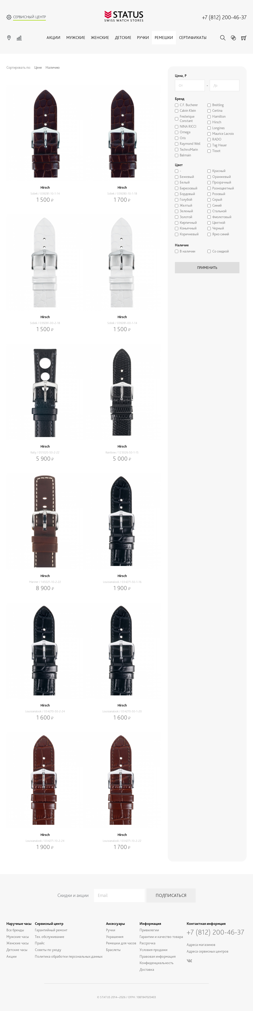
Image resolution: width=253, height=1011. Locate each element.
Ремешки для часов (121, 943)
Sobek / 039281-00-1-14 (122, 323)
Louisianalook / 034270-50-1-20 (122, 711)
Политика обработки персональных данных (68, 956)
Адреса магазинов (201, 944)
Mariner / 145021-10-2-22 (45, 582)
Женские (100, 37)
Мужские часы (17, 936)
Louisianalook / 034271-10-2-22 (122, 841)
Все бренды (15, 930)
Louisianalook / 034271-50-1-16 (122, 582)
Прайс (40, 943)
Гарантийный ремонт (51, 930)
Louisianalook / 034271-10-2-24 (45, 841)
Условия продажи (153, 949)
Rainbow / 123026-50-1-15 (122, 452)
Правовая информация (158, 956)
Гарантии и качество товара (161, 936)
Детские (123, 37)
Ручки (143, 37)
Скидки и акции (73, 895)
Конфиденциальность (157, 963)
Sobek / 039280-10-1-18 (122, 193)
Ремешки (164, 37)
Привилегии (149, 930)
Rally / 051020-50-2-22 (44, 452)
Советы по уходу (48, 949)
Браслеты (113, 949)
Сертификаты (192, 37)
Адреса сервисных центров (207, 951)
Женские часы (17, 943)
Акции (53, 37)
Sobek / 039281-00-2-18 (45, 323)
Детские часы (16, 949)
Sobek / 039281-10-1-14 (45, 193)
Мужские (75, 37)
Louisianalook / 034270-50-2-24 (45, 711)
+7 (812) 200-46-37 (224, 17)
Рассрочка (147, 943)
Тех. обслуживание (49, 936)
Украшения (114, 936)
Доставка (147, 969)
